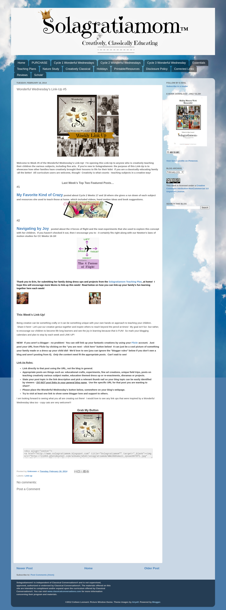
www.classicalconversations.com (64, 591)
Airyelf (135, 602)
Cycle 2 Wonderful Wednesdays (121, 62)
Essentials (198, 62)
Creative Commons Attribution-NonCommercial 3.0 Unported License (187, 188)
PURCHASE (39, 62)
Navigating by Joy (33, 228)
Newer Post (24, 568)
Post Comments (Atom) (42, 575)
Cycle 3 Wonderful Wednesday (166, 62)
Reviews (22, 75)
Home (21, 62)
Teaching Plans (26, 68)
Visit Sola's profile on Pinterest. (182, 161)
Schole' (38, 75)
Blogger (156, 602)
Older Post (151, 568)
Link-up (28, 476)
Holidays (102, 68)
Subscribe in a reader (177, 86)
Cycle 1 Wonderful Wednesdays (74, 62)
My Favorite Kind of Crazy (40, 195)
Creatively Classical (78, 68)
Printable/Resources (127, 68)
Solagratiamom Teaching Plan (125, 281)
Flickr (135, 342)
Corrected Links (184, 68)
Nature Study (51, 68)
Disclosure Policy (157, 68)
